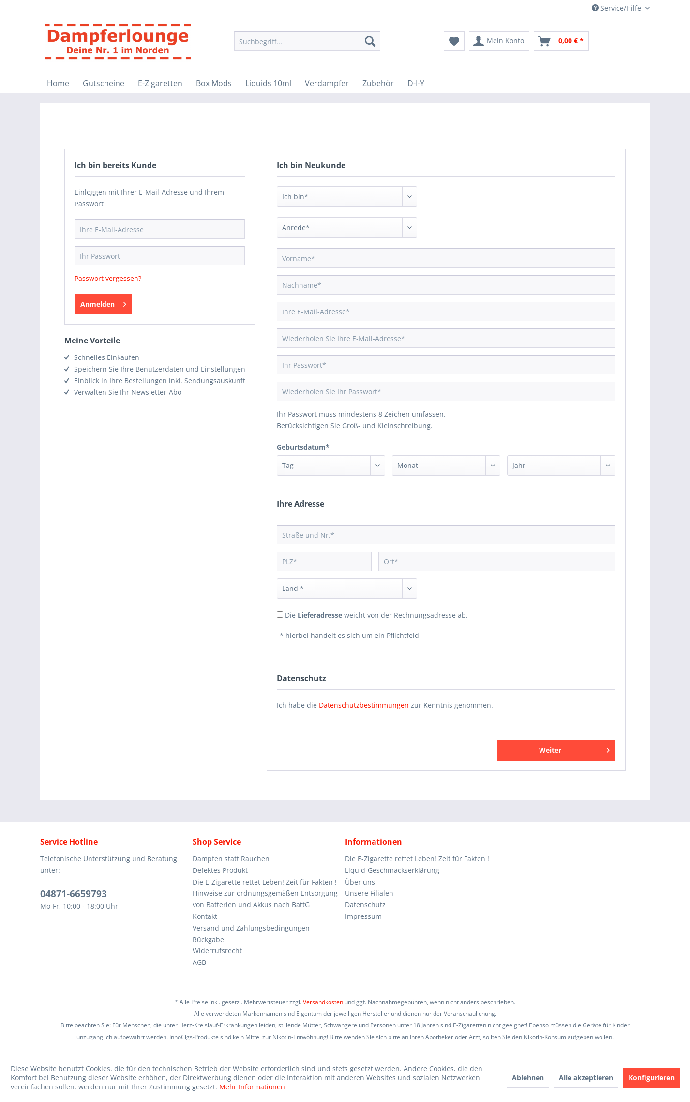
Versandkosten (323, 1002)
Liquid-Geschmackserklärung (392, 870)
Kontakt (205, 916)
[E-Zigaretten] (160, 83)
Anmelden (103, 302)
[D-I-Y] (416, 83)
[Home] (58, 83)
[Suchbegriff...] (307, 41)
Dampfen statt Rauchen (231, 858)
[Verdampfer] (327, 83)
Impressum (363, 916)
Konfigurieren (652, 1077)
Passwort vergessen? (108, 278)
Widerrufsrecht (217, 950)
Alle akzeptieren (586, 1077)
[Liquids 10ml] (268, 83)
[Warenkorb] (561, 41)
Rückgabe (208, 939)
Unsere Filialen (369, 893)
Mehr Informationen (252, 1086)
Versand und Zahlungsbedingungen (251, 927)
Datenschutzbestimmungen (364, 705)
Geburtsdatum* (303, 446)
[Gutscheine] (103, 83)
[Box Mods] (214, 83)
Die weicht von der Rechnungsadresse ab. (376, 615)
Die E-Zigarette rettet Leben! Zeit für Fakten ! (265, 881)
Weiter (574, 749)
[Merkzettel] (454, 41)
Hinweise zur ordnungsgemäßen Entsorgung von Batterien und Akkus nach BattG (265, 898)
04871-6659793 (73, 893)
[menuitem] (307, 45)
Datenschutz (365, 904)
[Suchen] (370, 41)
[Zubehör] (378, 83)
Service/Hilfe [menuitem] (617, 8)
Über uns (360, 881)
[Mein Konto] (499, 41)
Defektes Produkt (220, 870)
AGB (199, 962)
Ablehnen (528, 1077)
